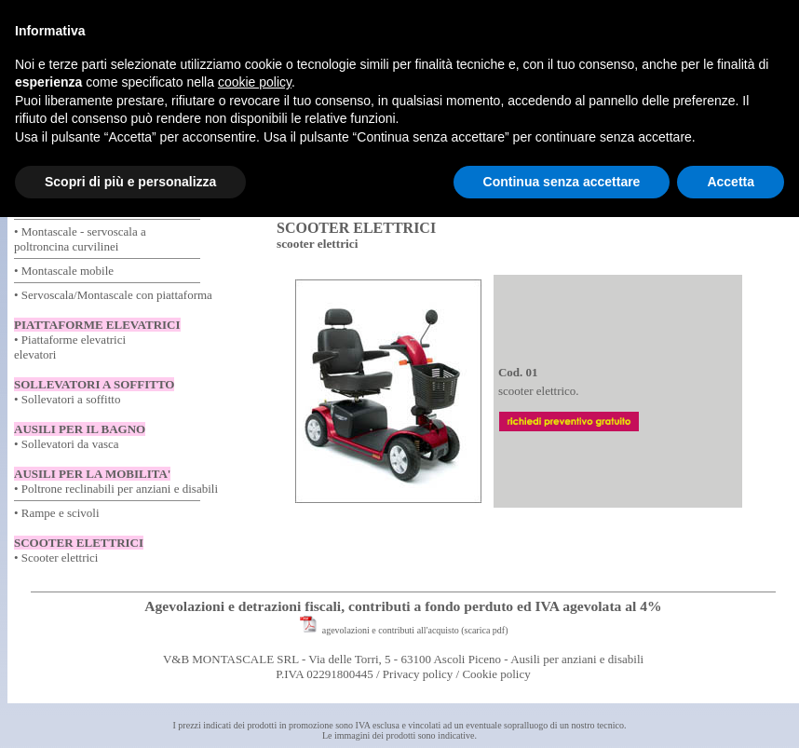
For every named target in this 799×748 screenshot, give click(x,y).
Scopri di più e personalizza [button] (130, 181)
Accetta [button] (730, 181)
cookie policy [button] (254, 82)
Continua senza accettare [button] (562, 181)
